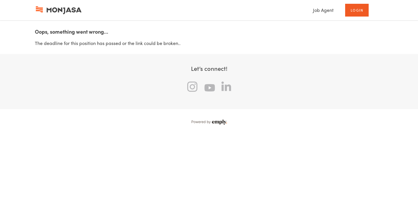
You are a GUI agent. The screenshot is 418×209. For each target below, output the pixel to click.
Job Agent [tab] (323, 10)
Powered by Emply (209, 122)
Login (357, 10)
